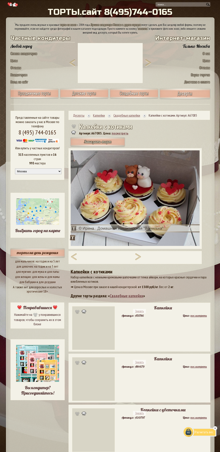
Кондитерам (19, 74)
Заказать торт (97, 141)
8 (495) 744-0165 (37, 132)
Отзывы (16, 67)
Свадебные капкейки (126, 295)
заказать (142, 29)
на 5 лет (55, 261)
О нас (206, 53)
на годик (41, 261)
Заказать (139, 311)
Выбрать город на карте (37, 230)
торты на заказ (68, 25)
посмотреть (120, 133)
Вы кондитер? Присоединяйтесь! (37, 390)
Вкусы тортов (200, 74)
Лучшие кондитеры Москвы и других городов (116, 25)
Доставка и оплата (197, 81)
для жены (38, 277)
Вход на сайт (19, 81)
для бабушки (27, 282)
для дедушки (47, 282)
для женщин (23, 277)
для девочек (24, 266)
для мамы (53, 277)
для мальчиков (24, 261)
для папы (53, 271)
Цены (14, 60)
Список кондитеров (24, 53)
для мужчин (23, 271)
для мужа (38, 271)
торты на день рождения (37, 252)
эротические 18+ (37, 291)
